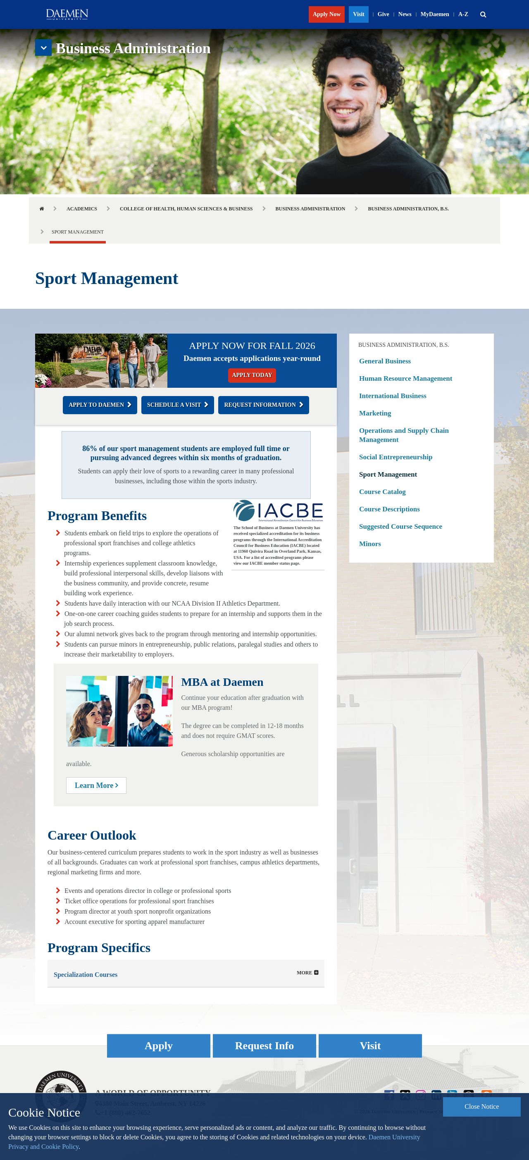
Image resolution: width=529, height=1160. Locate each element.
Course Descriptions (389, 509)
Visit (358, 14)
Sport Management (388, 474)
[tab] (186, 973)
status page (289, 563)
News (405, 14)
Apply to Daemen (96, 405)
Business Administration (311, 209)
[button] (483, 14)
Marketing (375, 413)
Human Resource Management (405, 378)
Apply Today (252, 375)
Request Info (264, 1046)
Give (383, 14)
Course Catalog (382, 492)
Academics (82, 209)
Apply (159, 1046)
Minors (370, 544)
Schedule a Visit (174, 405)
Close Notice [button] (482, 1106)
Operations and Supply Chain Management (404, 435)
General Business (385, 361)
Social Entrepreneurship (395, 457)
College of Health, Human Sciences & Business (186, 209)
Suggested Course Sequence (400, 526)
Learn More (96, 785)
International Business (393, 396)
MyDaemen (435, 14)
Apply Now (327, 14)
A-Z (463, 14)
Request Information (259, 405)
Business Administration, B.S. (408, 209)
